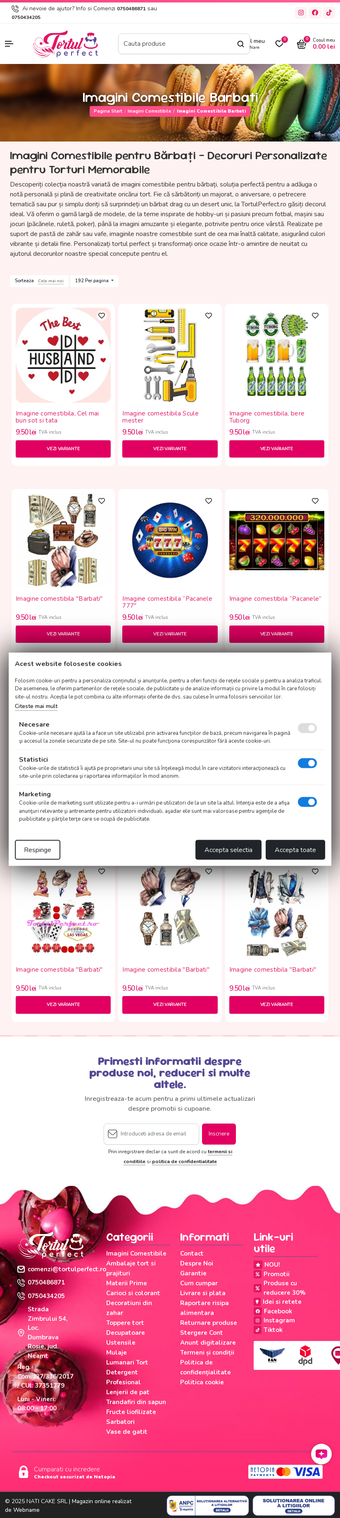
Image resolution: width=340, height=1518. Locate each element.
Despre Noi (196, 1263)
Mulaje (116, 1352)
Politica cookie (202, 1382)
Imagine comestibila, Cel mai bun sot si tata (57, 417)
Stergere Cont (201, 1333)
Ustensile (121, 1343)
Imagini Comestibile (149, 111)
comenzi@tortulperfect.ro (61, 1269)
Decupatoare (125, 1333)
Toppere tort (125, 1323)
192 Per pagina (92, 281)
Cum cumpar (199, 1283)
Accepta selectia (228, 849)
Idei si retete (278, 1302)
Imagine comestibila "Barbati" (59, 599)
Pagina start (108, 111)
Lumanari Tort (127, 1362)
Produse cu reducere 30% (280, 1288)
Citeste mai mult (36, 706)
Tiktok (268, 1330)
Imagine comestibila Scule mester (160, 417)
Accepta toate (295, 849)
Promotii (272, 1274)
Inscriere (219, 1134)
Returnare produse (208, 1323)
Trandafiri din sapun (136, 1402)
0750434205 (26, 17)
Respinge (37, 849)
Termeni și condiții (207, 1352)
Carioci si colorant (133, 1293)
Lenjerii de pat (128, 1392)
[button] (14, 44)
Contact (192, 1253)
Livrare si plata (203, 1293)
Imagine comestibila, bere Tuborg (267, 417)
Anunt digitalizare (208, 1343)
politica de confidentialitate (184, 1161)
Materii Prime (126, 1283)
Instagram (274, 1320)
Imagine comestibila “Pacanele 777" (167, 602)
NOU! (267, 1265)
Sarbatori (120, 1422)
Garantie (193, 1273)
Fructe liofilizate (131, 1412)
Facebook (273, 1311)
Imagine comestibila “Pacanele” (275, 599)
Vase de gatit (126, 1432)
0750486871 (131, 8)
